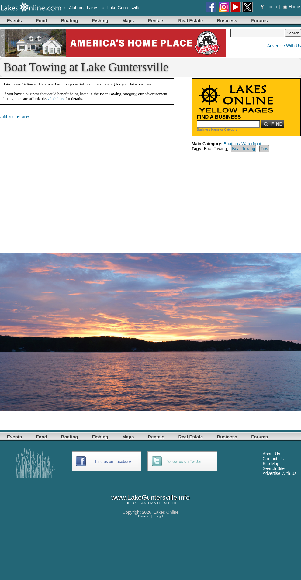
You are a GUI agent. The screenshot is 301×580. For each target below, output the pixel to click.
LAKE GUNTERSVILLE (146, 503)
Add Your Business (15, 116)
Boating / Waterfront (242, 143)
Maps (128, 20)
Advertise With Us (284, 45)
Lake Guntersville (123, 7)
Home (291, 6)
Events (14, 20)
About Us (271, 453)
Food (41, 20)
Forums (259, 20)
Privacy (143, 516)
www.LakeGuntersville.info (150, 497)
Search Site (274, 468)
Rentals (156, 20)
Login (269, 6)
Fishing (100, 20)
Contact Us (273, 458)
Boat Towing (243, 148)
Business (227, 20)
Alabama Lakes (84, 7)
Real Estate (190, 20)
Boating (69, 20)
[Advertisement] (57, 181)
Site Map (271, 463)
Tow (264, 148)
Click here (56, 98)
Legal (159, 516)
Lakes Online (166, 512)
